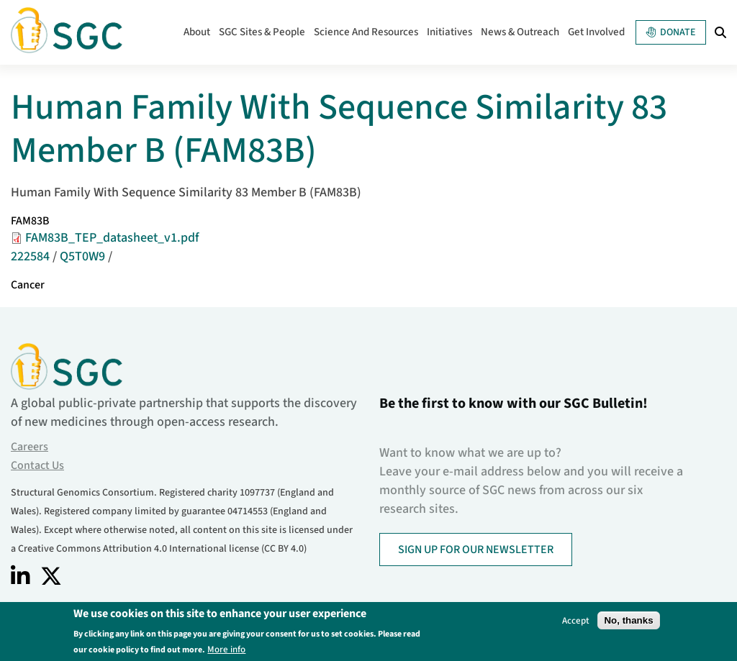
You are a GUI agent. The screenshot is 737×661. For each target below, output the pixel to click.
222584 (30, 256)
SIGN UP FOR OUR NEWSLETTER (475, 549)
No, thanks (628, 620)
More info (226, 649)
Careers (29, 447)
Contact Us (37, 465)
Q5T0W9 (82, 256)
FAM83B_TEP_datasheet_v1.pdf (112, 238)
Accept (575, 620)
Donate (670, 32)
